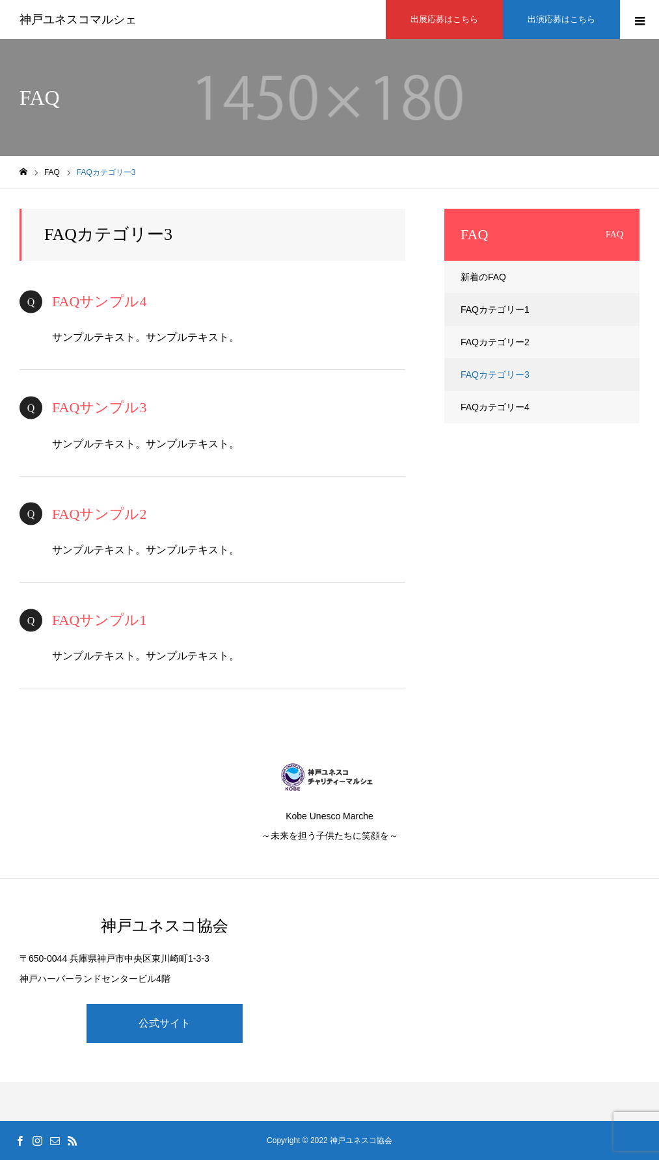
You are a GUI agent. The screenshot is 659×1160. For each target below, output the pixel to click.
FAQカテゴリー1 (495, 309)
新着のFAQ (483, 277)
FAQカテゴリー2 (495, 342)
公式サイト (165, 1023)
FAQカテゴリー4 (495, 407)
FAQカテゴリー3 (495, 374)
